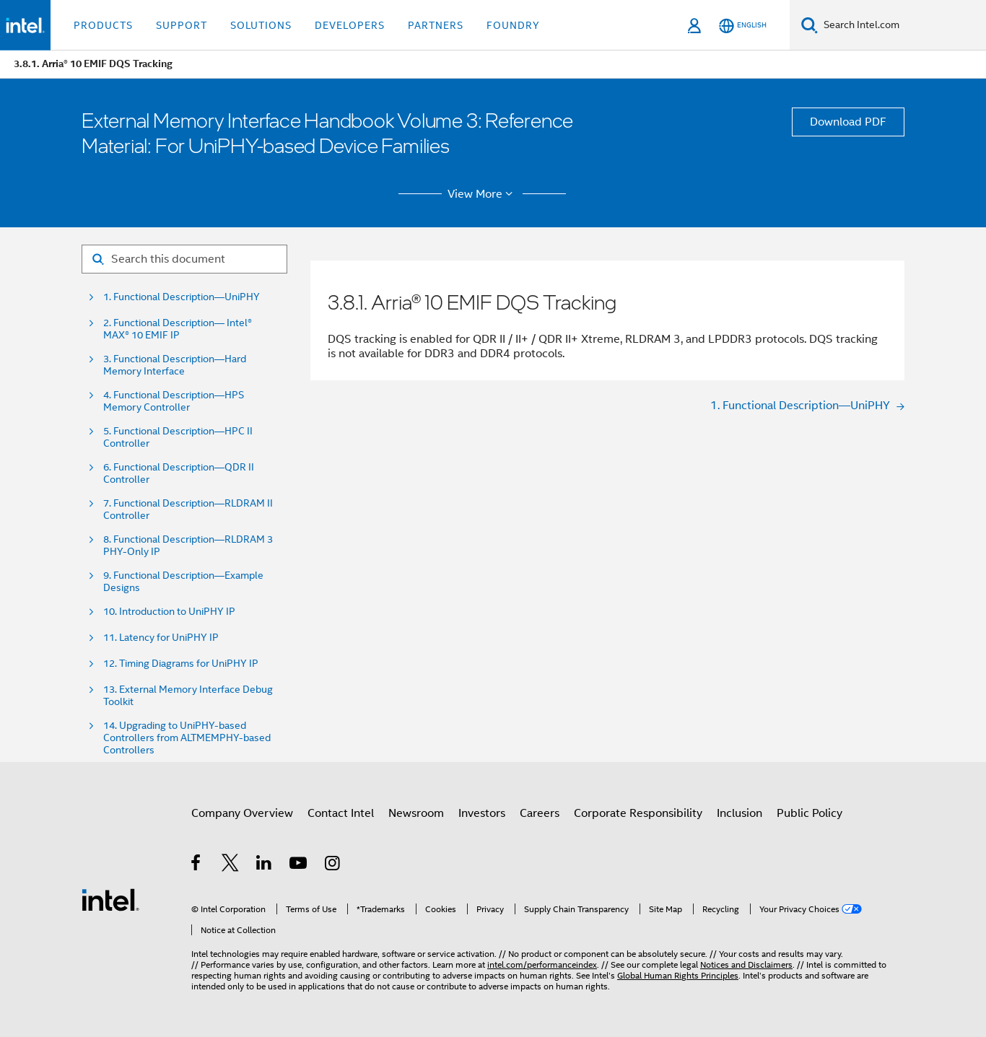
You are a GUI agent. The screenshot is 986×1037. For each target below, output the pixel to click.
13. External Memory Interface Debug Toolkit (188, 695)
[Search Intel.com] (902, 25)
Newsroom (416, 813)
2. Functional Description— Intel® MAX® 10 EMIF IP (177, 329)
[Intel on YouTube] (299, 865)
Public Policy (809, 813)
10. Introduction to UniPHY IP (169, 611)
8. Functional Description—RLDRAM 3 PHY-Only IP (188, 545)
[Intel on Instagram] (333, 865)
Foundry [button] (513, 25)
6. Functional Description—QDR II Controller (178, 473)
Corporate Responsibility (638, 813)
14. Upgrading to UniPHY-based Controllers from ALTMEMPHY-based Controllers (187, 737)
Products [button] (103, 25)
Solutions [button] (261, 25)
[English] (742, 26)
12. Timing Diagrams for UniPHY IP (180, 663)
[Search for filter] (184, 259)
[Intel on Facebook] (197, 865)
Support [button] (181, 25)
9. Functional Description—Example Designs (183, 581)
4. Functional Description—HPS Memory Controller (173, 401)
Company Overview (242, 813)
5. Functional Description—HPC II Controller (178, 437)
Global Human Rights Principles (677, 975)
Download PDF (848, 122)
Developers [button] (350, 25)
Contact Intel (340, 813)
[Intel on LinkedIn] (264, 865)
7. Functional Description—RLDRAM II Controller (188, 509)
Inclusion (739, 813)
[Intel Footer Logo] (110, 899)
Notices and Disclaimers (746, 964)
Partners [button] (435, 25)
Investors (481, 813)
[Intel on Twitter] (230, 865)
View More (483, 194)
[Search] (809, 25)
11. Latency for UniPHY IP (161, 637)
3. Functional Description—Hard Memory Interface (174, 365)
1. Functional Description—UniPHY (181, 297)
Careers (539, 813)
